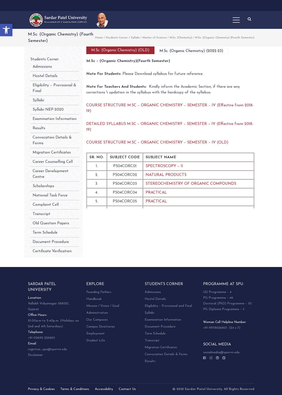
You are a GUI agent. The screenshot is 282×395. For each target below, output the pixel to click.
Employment (95, 333)
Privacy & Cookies (41, 389)
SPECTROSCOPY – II (164, 166)
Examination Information (55, 119)
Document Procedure (51, 242)
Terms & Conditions (74, 389)
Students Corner (117, 37)
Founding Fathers (98, 292)
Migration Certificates (52, 152)
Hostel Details (45, 76)
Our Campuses (97, 319)
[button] (6, 30)
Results (39, 128)
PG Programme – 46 (218, 297)
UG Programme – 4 (217, 292)
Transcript (41, 214)
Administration (97, 312)
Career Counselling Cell (53, 162)
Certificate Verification (52, 251)
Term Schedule (45, 233)
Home (99, 37)
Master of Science (155, 37)
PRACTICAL (156, 193)
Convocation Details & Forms (166, 354)
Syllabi (135, 37)
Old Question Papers (51, 223)
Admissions (42, 67)
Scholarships (43, 186)
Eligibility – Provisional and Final (168, 306)
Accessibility (104, 389)
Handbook (94, 299)
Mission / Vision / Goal (102, 306)
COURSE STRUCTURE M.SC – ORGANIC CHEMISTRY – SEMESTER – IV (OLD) (157, 142)
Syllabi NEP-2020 (48, 110)
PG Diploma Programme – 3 (223, 309)
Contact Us (127, 389)
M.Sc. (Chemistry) (181, 37)
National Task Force (50, 195)
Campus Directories (100, 326)
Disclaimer (35, 355)
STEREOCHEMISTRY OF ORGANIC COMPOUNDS (191, 184)
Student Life (95, 340)
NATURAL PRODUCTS (166, 175)
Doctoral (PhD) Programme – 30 (227, 303)
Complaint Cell (46, 205)
